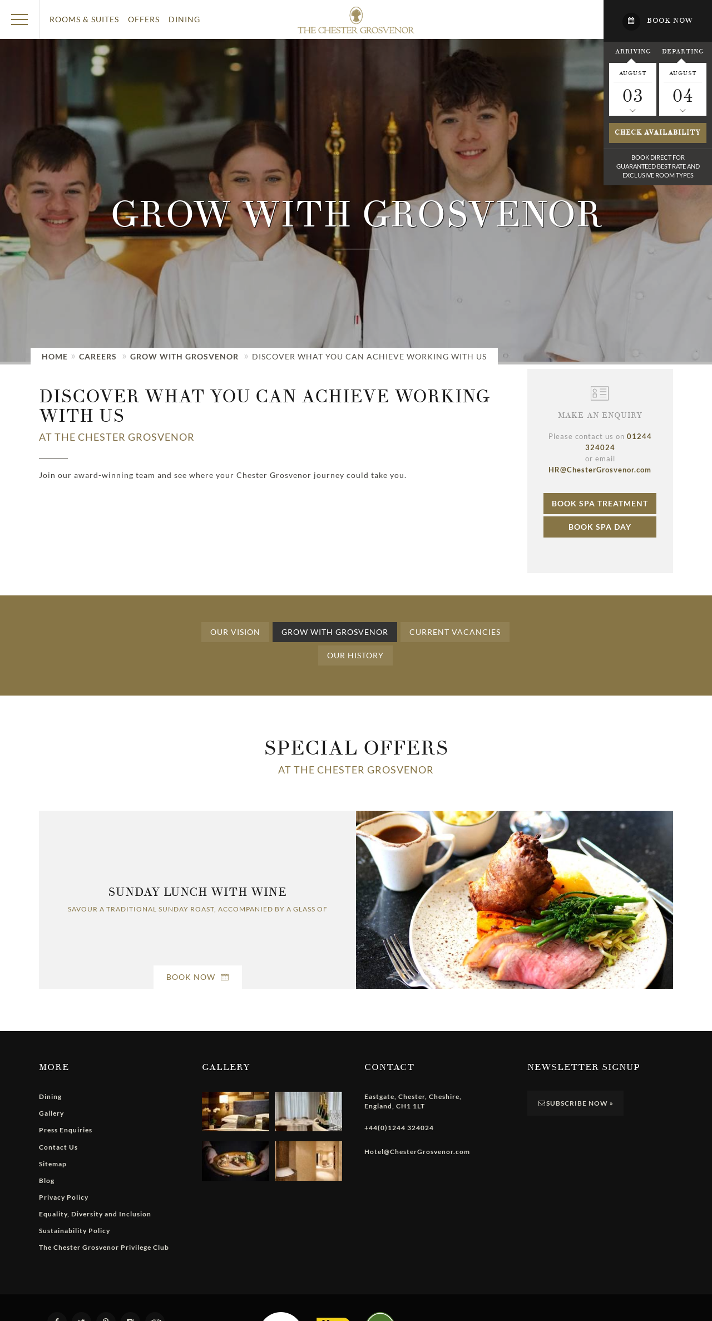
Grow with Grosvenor (184, 356)
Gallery (51, 1113)
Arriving (633, 51)
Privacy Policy (63, 1197)
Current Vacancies (455, 632)
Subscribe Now (575, 1103)
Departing (683, 51)
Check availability (658, 133)
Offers (144, 19)
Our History (355, 655)
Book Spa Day (599, 526)
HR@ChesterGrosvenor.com (599, 469)
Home (55, 356)
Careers (98, 356)
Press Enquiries (65, 1130)
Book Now (197, 977)
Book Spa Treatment (600, 503)
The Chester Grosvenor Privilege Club (104, 1247)
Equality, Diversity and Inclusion (95, 1214)
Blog (47, 1180)
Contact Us (58, 1147)
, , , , (413, 1101)
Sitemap (53, 1164)
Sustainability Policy (74, 1230)
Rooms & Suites (84, 19)
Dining (184, 19)
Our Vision (235, 632)
